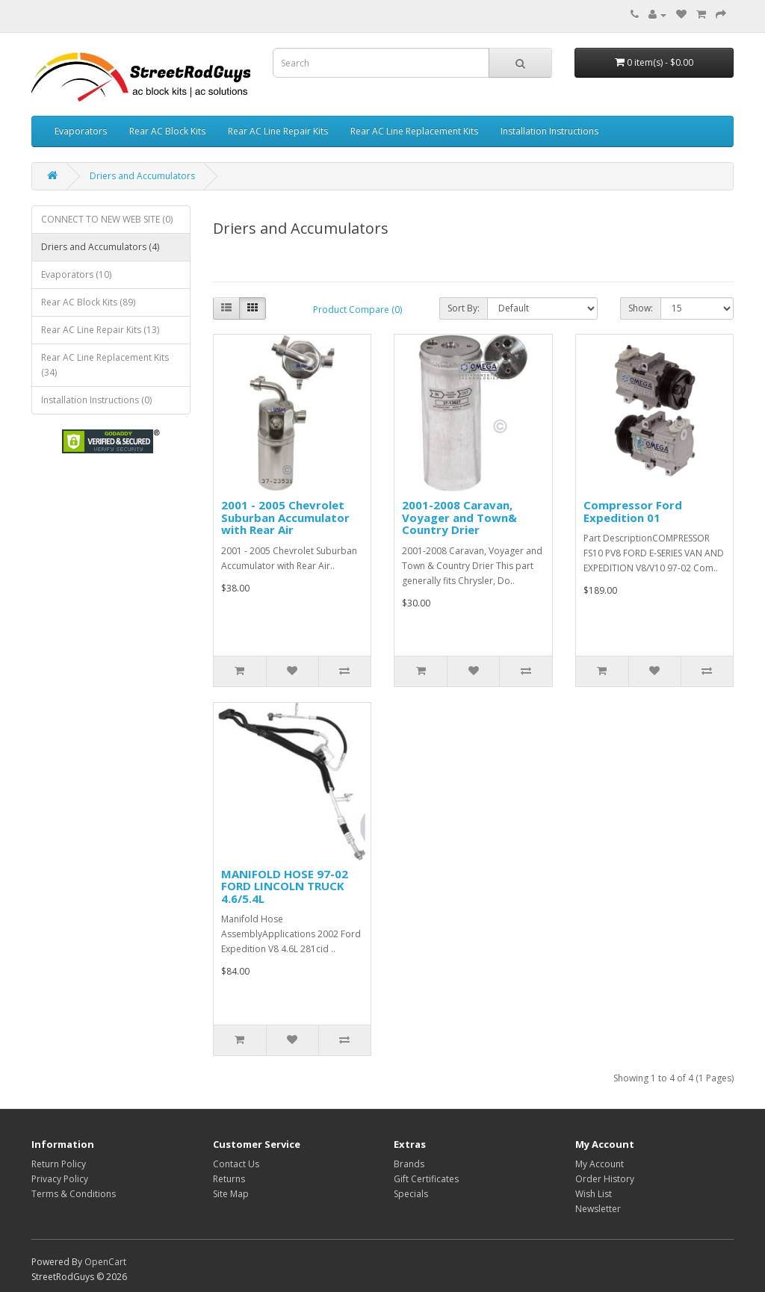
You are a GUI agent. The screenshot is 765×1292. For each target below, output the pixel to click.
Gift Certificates (426, 1179)
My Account (599, 1164)
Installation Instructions (549, 131)
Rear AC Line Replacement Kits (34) (105, 365)
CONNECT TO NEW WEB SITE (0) (107, 219)
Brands (409, 1164)
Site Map (231, 1193)
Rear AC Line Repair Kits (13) (100, 329)
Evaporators (81, 131)
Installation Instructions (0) (96, 400)
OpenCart (105, 1261)
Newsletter (598, 1208)
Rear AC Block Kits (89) (88, 302)
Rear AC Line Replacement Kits (414, 131)
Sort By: (463, 308)
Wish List (593, 1193)
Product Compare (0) (357, 309)
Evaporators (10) (76, 274)
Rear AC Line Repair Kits (278, 131)
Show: (640, 308)
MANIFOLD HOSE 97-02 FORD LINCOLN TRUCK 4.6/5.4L (284, 886)
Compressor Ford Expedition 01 (632, 511)
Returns (229, 1179)
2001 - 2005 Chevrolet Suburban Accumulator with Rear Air (285, 517)
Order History (604, 1179)
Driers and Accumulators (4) (100, 246)
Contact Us (236, 1164)
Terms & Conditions (73, 1193)
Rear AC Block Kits (167, 131)
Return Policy (58, 1164)
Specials (411, 1193)
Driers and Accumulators (142, 176)
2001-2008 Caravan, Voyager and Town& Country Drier (459, 517)
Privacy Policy (59, 1179)
